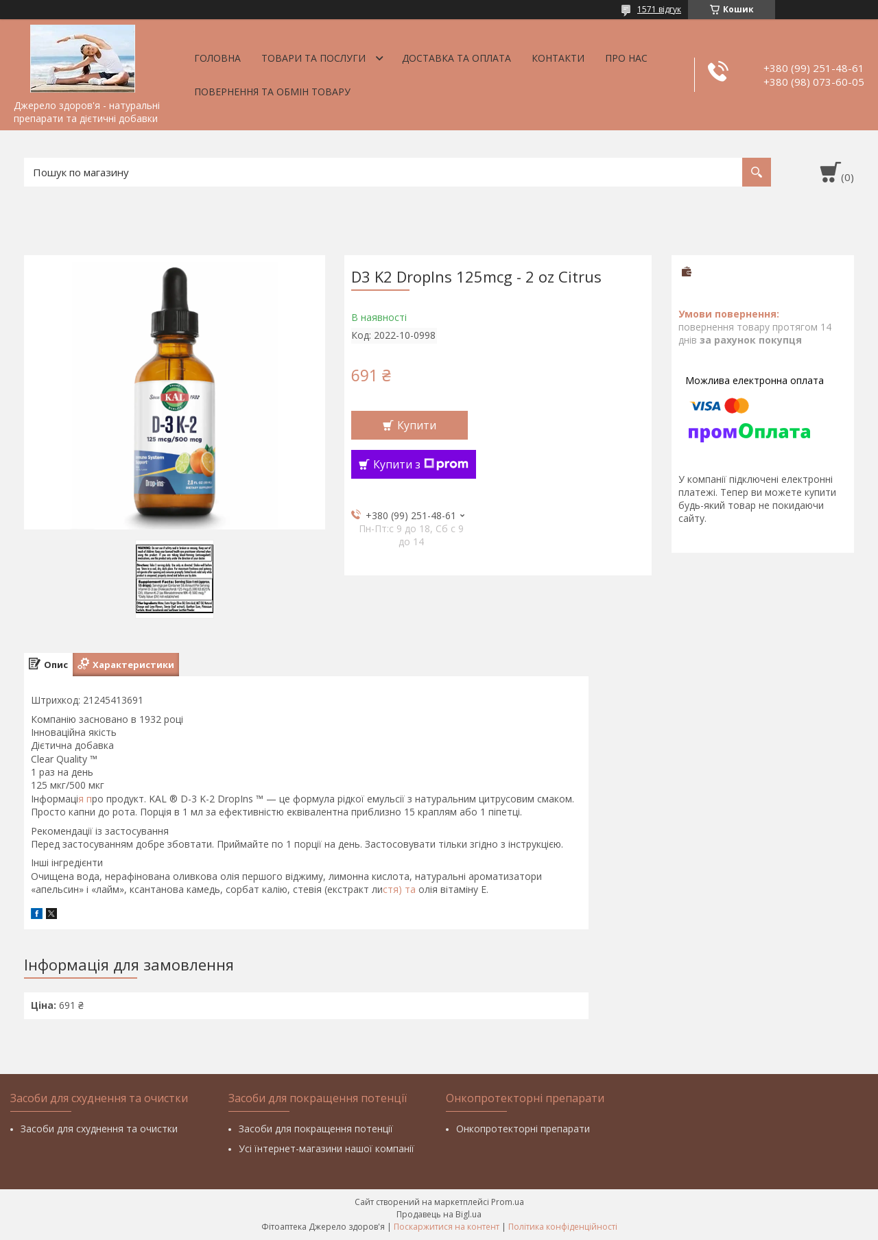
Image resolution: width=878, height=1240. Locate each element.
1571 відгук (659, 9)
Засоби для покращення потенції (316, 1128)
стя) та (400, 889)
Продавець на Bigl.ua (439, 1214)
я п (85, 798)
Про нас (626, 57)
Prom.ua (507, 1202)
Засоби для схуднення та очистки (99, 1128)
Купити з (420, 464)
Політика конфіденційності (562, 1226)
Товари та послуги (313, 57)
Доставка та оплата (456, 57)
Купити (416, 425)
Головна (217, 57)
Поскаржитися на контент (446, 1226)
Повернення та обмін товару (272, 91)
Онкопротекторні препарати (523, 1128)
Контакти (558, 57)
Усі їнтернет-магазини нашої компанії (326, 1148)
